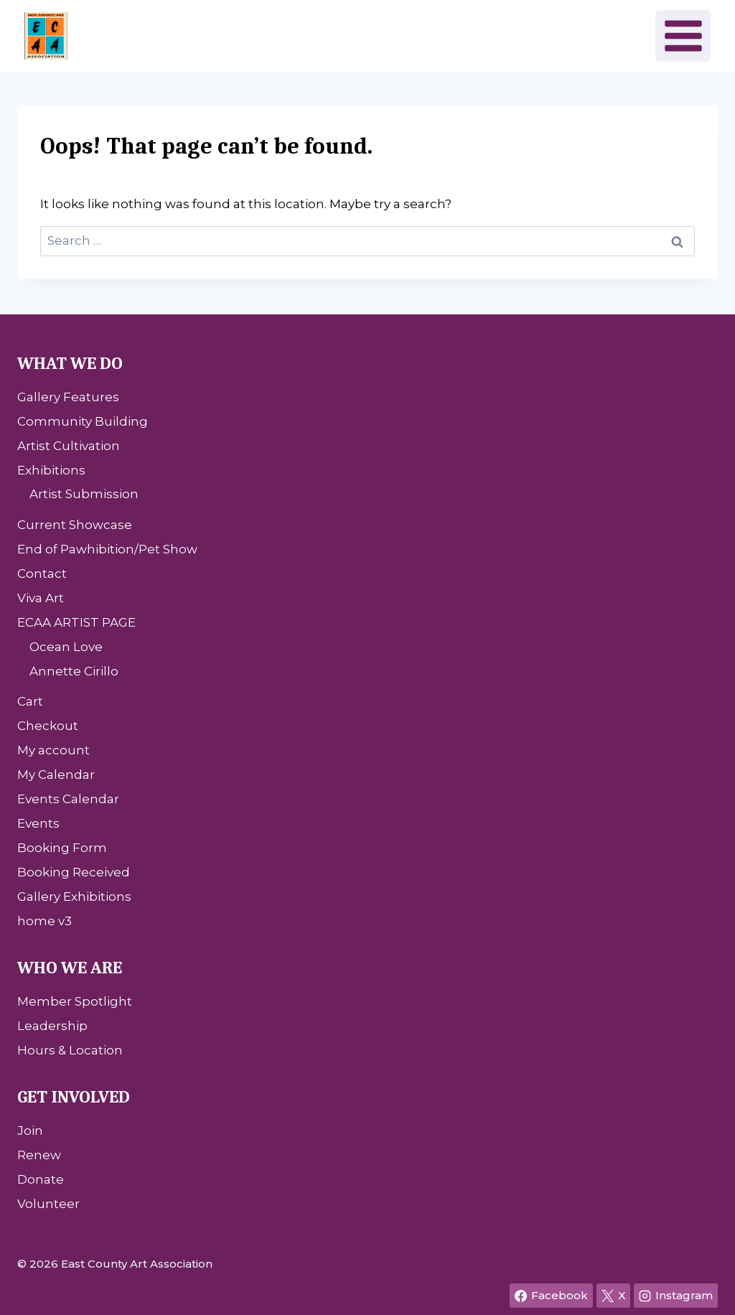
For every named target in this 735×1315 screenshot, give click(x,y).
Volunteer (48, 1204)
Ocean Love (66, 647)
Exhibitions (51, 470)
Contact (42, 573)
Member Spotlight (74, 1001)
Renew (39, 1155)
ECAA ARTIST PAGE (76, 622)
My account (53, 750)
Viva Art (40, 598)
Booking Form (62, 848)
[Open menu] (683, 35)
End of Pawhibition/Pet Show (107, 549)
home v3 (44, 921)
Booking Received (73, 872)
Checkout (47, 726)
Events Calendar (68, 799)
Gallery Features (68, 397)
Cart (30, 701)
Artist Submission (84, 494)
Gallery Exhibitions (74, 896)
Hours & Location (70, 1050)
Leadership (52, 1026)
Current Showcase (74, 525)
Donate (40, 1179)
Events (38, 823)
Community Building (82, 421)
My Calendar (56, 774)
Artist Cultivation (68, 446)
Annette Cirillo (73, 671)
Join (30, 1130)
